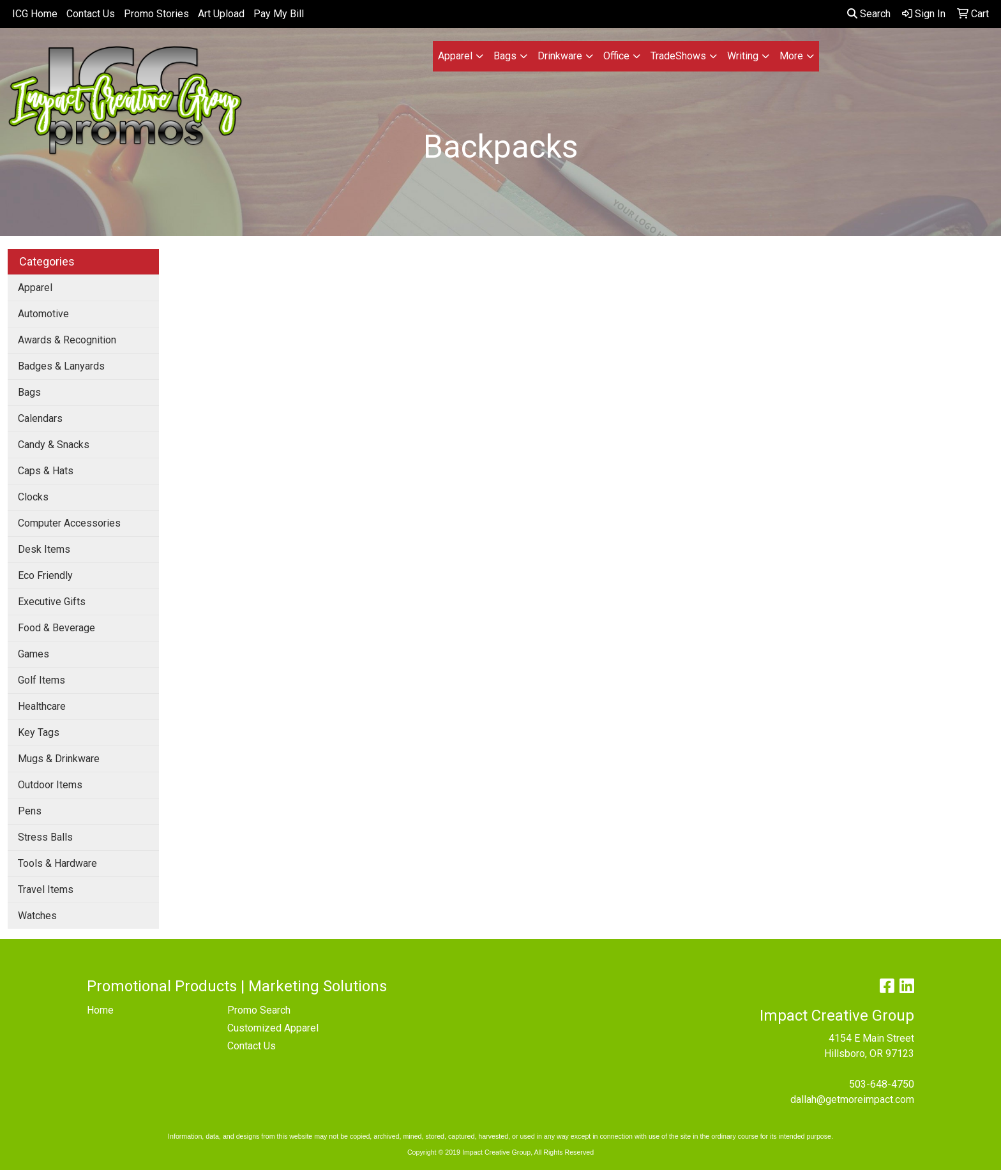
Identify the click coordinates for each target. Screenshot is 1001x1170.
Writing (742, 56)
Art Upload (221, 14)
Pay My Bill (278, 14)
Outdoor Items (50, 785)
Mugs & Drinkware (59, 759)
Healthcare (42, 706)
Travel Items (45, 889)
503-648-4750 (881, 1084)
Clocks (33, 497)
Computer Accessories (69, 523)
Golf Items (41, 680)
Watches (37, 916)
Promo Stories (156, 14)
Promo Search (258, 1010)
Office (616, 56)
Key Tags (38, 732)
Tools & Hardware (57, 863)
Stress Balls (45, 837)
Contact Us (90, 14)
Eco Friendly (45, 575)
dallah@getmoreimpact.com (852, 1099)
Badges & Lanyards (61, 366)
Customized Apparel (273, 1028)
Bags (504, 56)
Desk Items (44, 549)
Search (869, 14)
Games (33, 654)
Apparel (455, 56)
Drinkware (560, 56)
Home (100, 1010)
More (791, 56)
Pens (29, 811)
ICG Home (34, 14)
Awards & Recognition (67, 340)
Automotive (43, 314)
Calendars (40, 418)
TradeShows (678, 56)
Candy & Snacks (53, 445)
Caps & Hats (45, 471)
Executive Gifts (52, 602)
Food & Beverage (56, 628)
